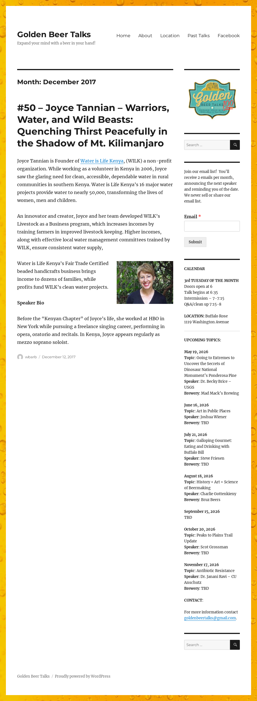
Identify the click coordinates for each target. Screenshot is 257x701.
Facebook (229, 35)
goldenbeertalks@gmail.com (210, 618)
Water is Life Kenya (101, 161)
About (145, 35)
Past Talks (199, 35)
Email (192, 216)
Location (170, 35)
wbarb (31, 357)
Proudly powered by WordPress (83, 676)
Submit (195, 242)
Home (123, 35)
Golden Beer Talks (54, 34)
